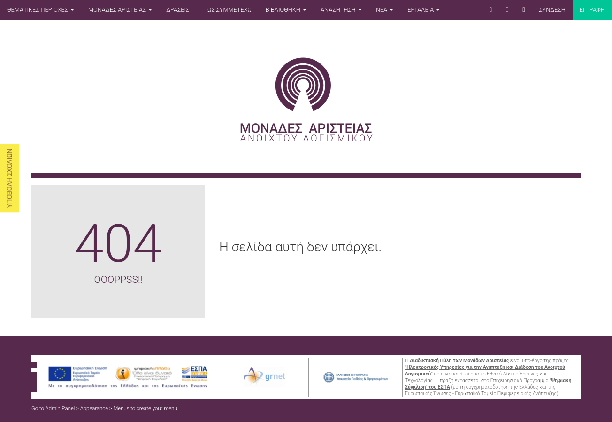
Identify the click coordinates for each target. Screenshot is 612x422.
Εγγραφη (592, 9)
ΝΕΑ (384, 9)
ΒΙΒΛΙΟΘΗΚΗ (286, 9)
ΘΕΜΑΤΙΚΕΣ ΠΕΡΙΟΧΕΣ (40, 9)
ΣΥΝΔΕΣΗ (552, 9)
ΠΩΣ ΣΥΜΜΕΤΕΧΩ (227, 9)
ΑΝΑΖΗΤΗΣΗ (341, 9)
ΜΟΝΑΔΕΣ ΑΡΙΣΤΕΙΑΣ (120, 9)
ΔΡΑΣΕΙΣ (177, 9)
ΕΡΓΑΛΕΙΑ (423, 9)
